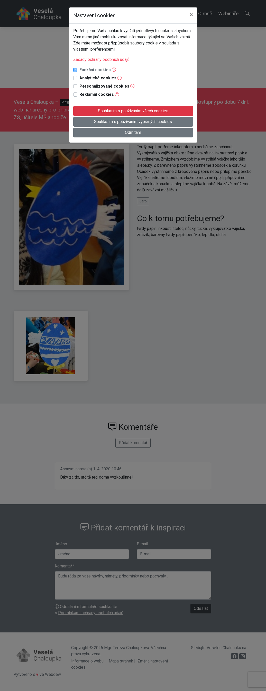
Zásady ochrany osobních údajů (101, 59)
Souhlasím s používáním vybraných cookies (133, 121)
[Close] (191, 14)
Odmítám (133, 132)
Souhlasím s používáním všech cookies (133, 110)
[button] (114, 69)
